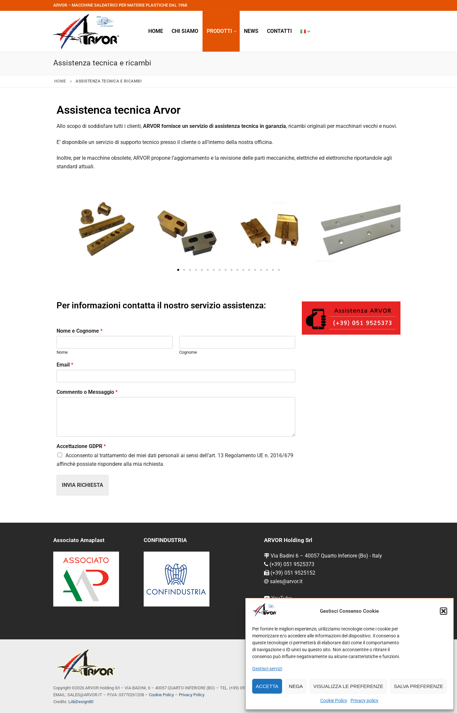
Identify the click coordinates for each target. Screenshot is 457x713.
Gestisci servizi (267, 668)
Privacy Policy (191, 694)
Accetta (267, 686)
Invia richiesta (82, 485)
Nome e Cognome (80, 331)
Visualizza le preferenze (348, 686)
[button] (443, 611)
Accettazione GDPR (81, 446)
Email (65, 365)
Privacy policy (364, 700)
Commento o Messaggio (87, 392)
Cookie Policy (333, 700)
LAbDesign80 (80, 701)
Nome (62, 352)
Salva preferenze (418, 686)
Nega (296, 686)
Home (60, 81)
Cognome (188, 352)
